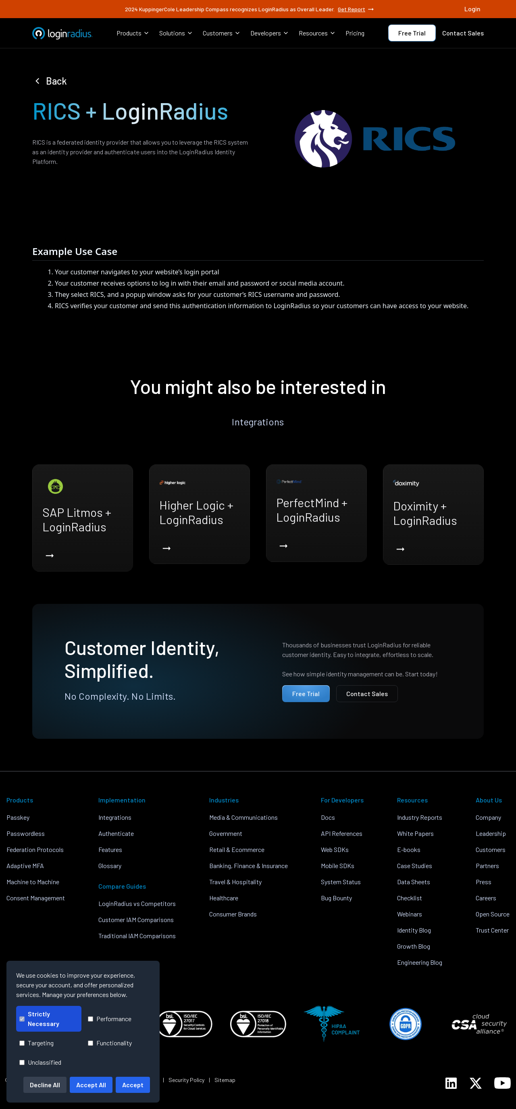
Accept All (91, 1084)
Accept (133, 1084)
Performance (109, 1018)
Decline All (45, 1084)
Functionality (110, 1043)
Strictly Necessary (39, 1018)
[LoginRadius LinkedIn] (451, 1083)
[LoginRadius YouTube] (502, 1083)
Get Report (356, 9)
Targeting (36, 1043)
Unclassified (40, 1062)
